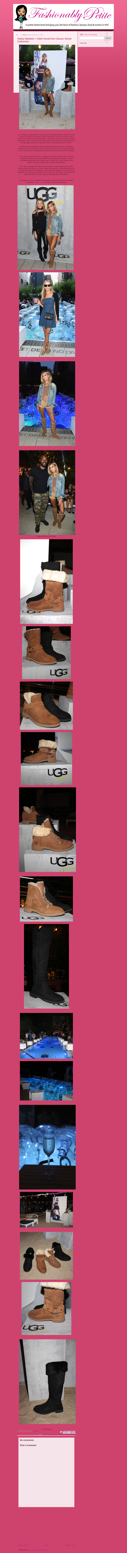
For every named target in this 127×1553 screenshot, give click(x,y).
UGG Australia (70, 1434)
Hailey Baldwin (52, 1434)
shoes (60, 1434)
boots (45, 1434)
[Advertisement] (34, 1525)
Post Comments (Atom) (38, 1550)
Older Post (70, 1545)
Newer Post (23, 1545)
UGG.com (39, 182)
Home (46, 1545)
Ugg (64, 1434)
